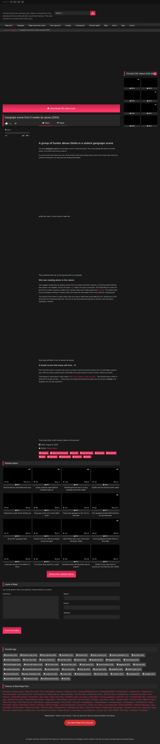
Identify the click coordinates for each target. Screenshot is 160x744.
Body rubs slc (53, 694)
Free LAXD (66, 702)
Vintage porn (147, 692)
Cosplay (68, 25)
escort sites (76, 710)
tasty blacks (94, 697)
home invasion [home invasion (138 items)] (106, 664)
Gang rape (99, 453)
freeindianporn (87, 702)
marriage (101, 290)
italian (42, 457)
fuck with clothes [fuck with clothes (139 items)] (34, 664)
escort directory (89, 710)
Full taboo (6, 692)
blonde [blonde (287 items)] (82, 655)
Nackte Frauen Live (132, 708)
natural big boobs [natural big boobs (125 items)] (33, 669)
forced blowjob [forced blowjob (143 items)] (13, 664)
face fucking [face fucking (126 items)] (132, 660)
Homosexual (80, 25)
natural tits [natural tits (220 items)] (53, 669)
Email (66, 603)
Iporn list (72, 700)
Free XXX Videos (9, 694)
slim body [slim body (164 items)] (101, 674)
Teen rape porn (55, 25)
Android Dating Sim (141, 705)
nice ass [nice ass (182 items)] (69, 669)
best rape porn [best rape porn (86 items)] (49, 655)
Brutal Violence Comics (35, 700)
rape (72, 287)
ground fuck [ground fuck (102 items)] (70, 664)
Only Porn (104, 700)
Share (60, 123)
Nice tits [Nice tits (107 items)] (85, 669)
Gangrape (20, 25)
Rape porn (8, 25)
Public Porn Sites (95, 694)
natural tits (77, 457)
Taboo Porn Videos (93, 708)
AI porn (131, 25)
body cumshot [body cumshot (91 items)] (99, 655)
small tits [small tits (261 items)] (118, 674)
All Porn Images (52, 705)
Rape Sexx (50, 700)
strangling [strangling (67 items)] (134, 674)
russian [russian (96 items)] (67, 674)
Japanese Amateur (52, 702)
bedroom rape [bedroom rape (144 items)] (30, 655)
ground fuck (111, 453)
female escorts (64, 710)
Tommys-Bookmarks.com (88, 692)
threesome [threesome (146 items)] (31, 678)
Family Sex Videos (95, 705)
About (45, 123)
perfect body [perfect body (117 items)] (134, 669)
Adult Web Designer (19, 697)
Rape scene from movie (37, 25)
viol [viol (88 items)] (67, 678)
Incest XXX (81, 705)
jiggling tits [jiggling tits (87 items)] (124, 664)
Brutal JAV (33, 697)
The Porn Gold (135, 700)
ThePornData (62, 700)
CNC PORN (113, 710)
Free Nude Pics (40, 694)
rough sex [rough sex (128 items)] (51, 674)
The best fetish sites (138, 697)
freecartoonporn (115, 702)
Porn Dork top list (25, 702)
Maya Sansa (52, 448)
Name (67, 594)
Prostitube (143, 710)
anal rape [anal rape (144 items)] (11, 655)
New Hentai (38, 702)
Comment (6, 594)
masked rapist (65, 457)
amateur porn (30, 710)
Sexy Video (44, 697)
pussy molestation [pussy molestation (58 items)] (32, 674)
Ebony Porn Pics (57, 697)
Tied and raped (94, 25)
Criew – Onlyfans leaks (119, 700)
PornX (15, 705)
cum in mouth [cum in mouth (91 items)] (48, 660)
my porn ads (102, 710)
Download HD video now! (61, 108)
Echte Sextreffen (125, 705)
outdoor (87, 457)
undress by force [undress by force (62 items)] (50, 678)
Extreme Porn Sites (16, 700)
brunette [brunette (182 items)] (139, 655)
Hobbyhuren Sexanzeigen (113, 708)
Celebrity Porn (123, 694)
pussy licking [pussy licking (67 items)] (12, 674)
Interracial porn (142, 702)
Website (67, 613)
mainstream (52, 457)
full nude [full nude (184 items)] (53, 664)
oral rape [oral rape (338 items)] (100, 669)
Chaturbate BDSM (107, 692)
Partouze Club (70, 692)
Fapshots (133, 710)
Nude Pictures (17, 710)
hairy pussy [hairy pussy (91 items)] (87, 664)
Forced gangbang (108, 697)
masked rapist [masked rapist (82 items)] (12, 669)
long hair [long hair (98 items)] (140, 664)
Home (6, 30)
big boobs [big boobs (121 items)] (67, 655)
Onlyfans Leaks (72, 697)
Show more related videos (61, 574)
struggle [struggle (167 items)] (150, 674)
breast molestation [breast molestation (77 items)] (120, 655)
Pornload (40, 705)
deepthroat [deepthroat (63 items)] (97, 660)
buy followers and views (46, 710)
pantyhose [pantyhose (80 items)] (117, 669)
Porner (32, 705)
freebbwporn (129, 702)
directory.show (18, 692)
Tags (123, 25)
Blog (105, 25)
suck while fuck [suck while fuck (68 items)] (13, 678)
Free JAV (76, 702)
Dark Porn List (122, 697)
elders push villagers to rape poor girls (82, 377)
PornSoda (24, 705)
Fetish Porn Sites (9, 702)
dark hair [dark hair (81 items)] (81, 660)
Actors (114, 25)
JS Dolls (94, 700)
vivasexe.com (134, 692)
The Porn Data (83, 700)
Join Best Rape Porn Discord (80, 723)
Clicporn (59, 692)
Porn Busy (124, 710)
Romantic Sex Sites (138, 694)
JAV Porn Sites (109, 694)
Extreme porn (121, 692)
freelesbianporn (101, 702)
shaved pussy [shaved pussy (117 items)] (84, 674)
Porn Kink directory (67, 705)
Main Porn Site (149, 700)
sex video (84, 697)
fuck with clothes (86, 453)
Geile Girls (146, 708)
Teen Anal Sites (67, 694)
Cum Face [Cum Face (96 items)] (30, 660)
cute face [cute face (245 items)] (65, 660)
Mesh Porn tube (32, 692)
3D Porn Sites (80, 694)
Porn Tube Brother (47, 692)
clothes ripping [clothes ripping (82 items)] (13, 660)
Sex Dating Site (111, 705)
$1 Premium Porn (25, 694)
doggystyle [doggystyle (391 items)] (114, 660)
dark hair (74, 453)
